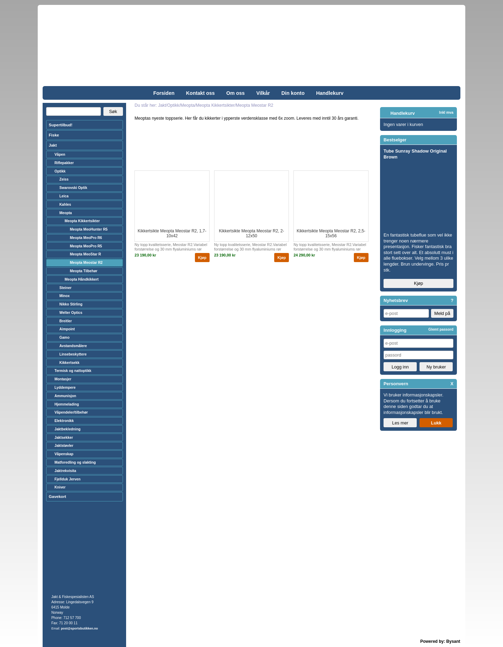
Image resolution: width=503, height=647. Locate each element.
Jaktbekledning (67, 429)
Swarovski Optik (73, 188)
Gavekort (57, 496)
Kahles (65, 204)
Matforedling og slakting (75, 462)
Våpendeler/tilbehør (71, 412)
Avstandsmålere (73, 346)
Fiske (54, 135)
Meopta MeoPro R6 (86, 238)
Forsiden (164, 93)
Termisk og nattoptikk (73, 371)
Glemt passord (440, 329)
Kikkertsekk (69, 363)
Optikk (60, 171)
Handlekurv (329, 93)
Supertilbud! (61, 125)
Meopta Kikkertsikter (82, 221)
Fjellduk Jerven (67, 479)
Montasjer (62, 379)
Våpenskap (63, 454)
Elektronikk (64, 421)
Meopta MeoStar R (85, 254)
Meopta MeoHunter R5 (89, 229)
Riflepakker (64, 163)
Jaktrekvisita (65, 471)
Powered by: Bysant (440, 641)
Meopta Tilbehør (83, 271)
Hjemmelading (66, 404)
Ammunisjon (65, 396)
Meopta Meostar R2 (86, 263)
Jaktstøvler (63, 446)
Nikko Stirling (70, 304)
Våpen (59, 154)
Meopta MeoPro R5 (86, 246)
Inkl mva (446, 112)
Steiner (65, 288)
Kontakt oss (200, 93)
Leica (63, 196)
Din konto (293, 93)
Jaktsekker (63, 437)
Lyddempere (64, 387)
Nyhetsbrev (396, 300)
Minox (64, 296)
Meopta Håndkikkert (82, 279)
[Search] (73, 111)
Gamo (64, 337)
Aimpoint (67, 329)
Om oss (235, 93)
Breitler (65, 321)
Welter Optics (70, 313)
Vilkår (263, 93)
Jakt (53, 145)
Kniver (60, 487)
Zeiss (63, 179)
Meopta (65, 213)
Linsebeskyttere (73, 354)
